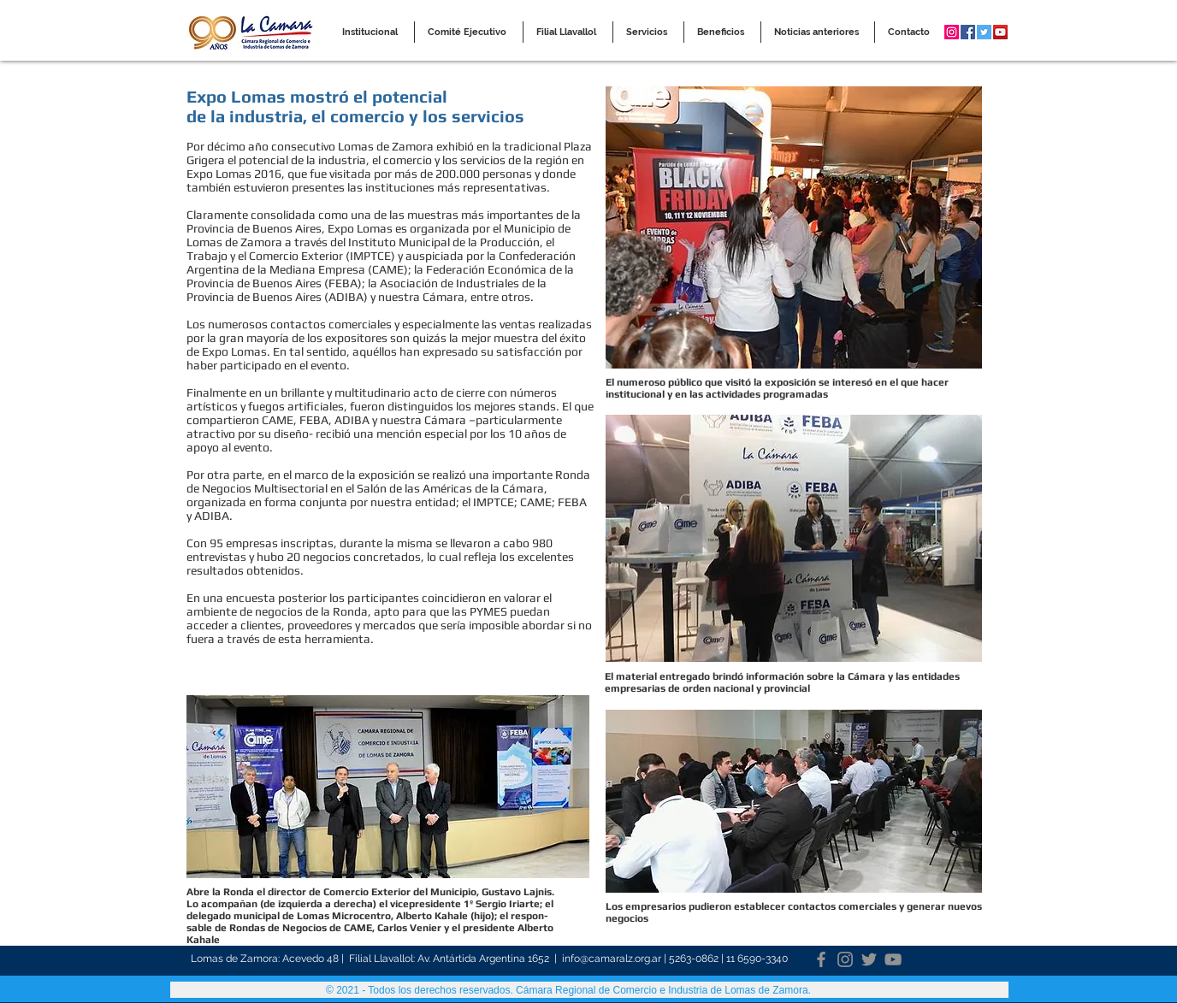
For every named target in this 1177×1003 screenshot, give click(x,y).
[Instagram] (845, 959)
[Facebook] (821, 959)
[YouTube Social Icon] (1000, 32)
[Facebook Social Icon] (968, 32)
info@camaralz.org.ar (611, 959)
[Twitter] (869, 959)
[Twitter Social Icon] (984, 32)
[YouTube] (893, 959)
